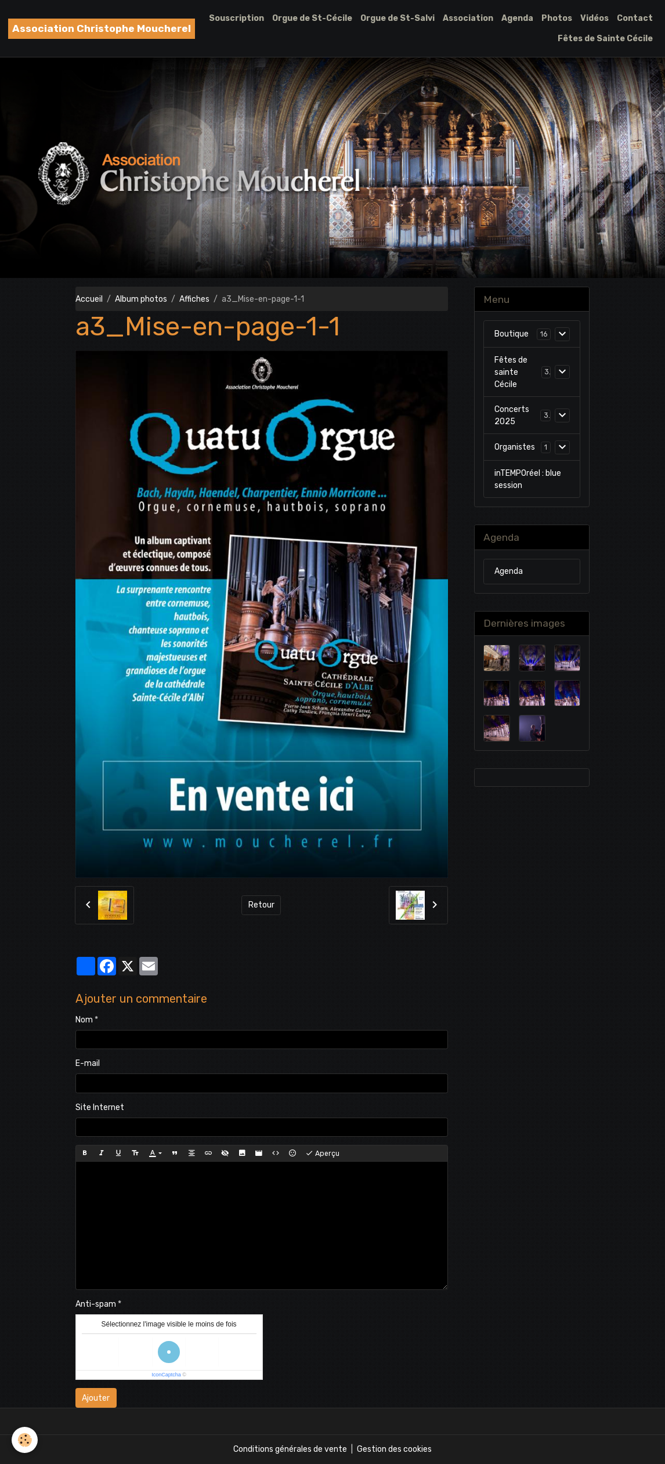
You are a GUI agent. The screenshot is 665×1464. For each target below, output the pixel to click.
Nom (84, 1020)
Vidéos (594, 18)
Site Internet (99, 1107)
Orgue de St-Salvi (397, 18)
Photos (556, 18)
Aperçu (322, 1153)
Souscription (236, 18)
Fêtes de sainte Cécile (510, 372)
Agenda (517, 18)
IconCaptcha (166, 1375)
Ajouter (96, 1398)
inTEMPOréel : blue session (527, 479)
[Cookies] (25, 1440)
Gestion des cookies (394, 1449)
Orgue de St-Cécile (312, 18)
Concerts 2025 (511, 415)
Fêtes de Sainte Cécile (605, 39)
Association (468, 18)
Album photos (141, 299)
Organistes (514, 447)
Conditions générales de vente (290, 1449)
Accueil (89, 299)
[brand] (101, 29)
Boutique (511, 334)
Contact (635, 18)
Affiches (194, 299)
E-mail (87, 1063)
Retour (261, 905)
